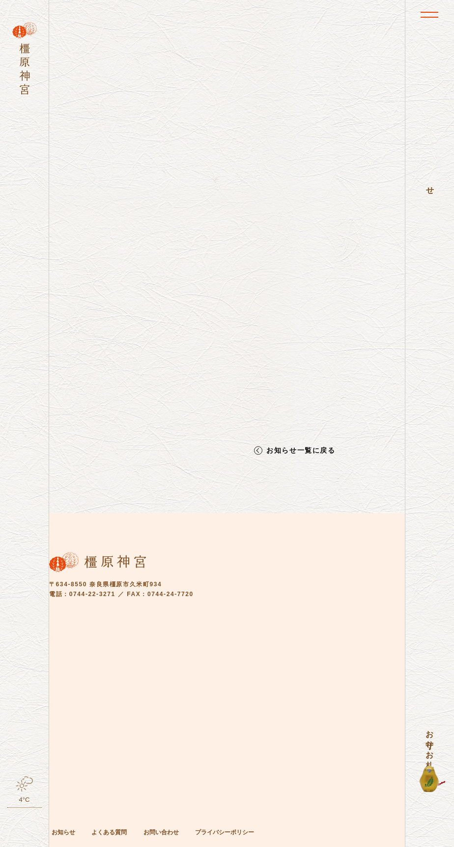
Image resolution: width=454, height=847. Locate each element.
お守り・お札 (430, 740)
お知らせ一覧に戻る (300, 450)
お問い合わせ (161, 832)
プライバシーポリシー (224, 832)
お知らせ (63, 832)
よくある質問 (109, 832)
